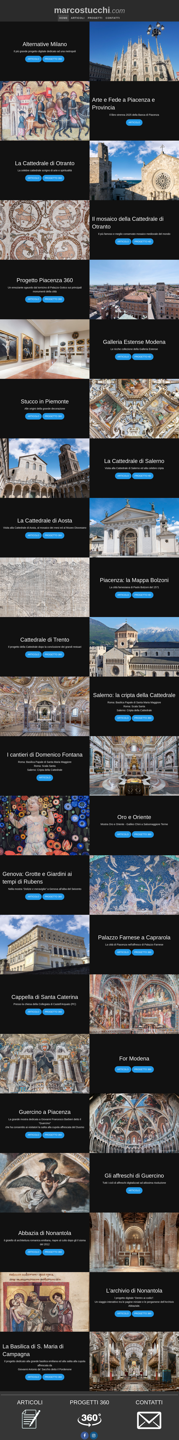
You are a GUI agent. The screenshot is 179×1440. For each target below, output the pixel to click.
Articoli (77, 18)
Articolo (33, 59)
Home (63, 18)
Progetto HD (143, 241)
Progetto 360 (53, 59)
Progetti (95, 18)
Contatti (113, 18)
